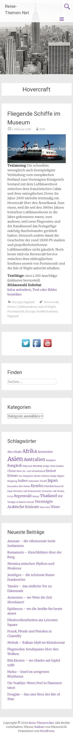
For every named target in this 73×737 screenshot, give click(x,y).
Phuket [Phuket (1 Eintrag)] (60, 491)
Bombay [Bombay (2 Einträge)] (37, 466)
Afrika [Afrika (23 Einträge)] (29, 451)
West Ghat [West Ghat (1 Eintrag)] (45, 507)
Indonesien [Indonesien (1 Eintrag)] (34, 481)
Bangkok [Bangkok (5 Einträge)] (14, 466)
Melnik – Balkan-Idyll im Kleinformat (36, 642)
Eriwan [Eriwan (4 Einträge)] (12, 475)
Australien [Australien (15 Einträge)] (34, 459)
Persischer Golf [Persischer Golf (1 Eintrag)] (49, 491)
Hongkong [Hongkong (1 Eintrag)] (12, 481)
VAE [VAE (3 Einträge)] (60, 496)
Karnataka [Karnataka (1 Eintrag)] (12, 486)
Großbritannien (47, 311)
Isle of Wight (47, 307)
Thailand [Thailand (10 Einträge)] (48, 495)
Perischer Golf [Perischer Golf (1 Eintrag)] (20, 491)
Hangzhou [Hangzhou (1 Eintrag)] (28, 476)
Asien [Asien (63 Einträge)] (15, 458)
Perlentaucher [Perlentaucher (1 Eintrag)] (34, 491)
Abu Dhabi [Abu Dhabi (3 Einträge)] (14, 452)
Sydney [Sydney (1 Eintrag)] (35, 496)
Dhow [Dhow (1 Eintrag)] (19, 471)
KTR (42, 129)
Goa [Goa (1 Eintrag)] (20, 476)
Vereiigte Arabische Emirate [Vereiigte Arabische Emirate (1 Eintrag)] (20, 502)
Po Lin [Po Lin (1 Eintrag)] (10, 496)
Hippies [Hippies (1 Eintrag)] (60, 476)
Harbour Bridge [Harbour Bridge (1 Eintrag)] (48, 476)
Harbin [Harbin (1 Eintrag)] (37, 476)
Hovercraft (51, 302)
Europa (17, 302)
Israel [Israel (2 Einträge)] (43, 481)
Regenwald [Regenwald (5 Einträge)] (22, 496)
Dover (11, 307)
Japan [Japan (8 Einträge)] (52, 480)
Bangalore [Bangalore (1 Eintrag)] (51, 460)
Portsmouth (15, 311)
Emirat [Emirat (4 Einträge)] (51, 471)
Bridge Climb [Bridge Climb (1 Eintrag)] (49, 466)
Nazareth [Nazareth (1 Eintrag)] (59, 486)
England (28, 302)
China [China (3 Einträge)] (11, 471)
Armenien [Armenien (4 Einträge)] (45, 452)
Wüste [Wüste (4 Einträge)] (55, 507)
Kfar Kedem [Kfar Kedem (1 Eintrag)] (24, 486)
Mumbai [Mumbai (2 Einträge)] (49, 486)
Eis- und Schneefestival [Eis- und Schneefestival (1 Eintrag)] (34, 471)
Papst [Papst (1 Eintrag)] (10, 491)
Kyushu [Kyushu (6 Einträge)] (37, 486)
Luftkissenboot (27, 307)
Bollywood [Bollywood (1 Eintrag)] (27, 466)
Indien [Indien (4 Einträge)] (23, 481)
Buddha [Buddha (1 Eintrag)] (60, 466)
